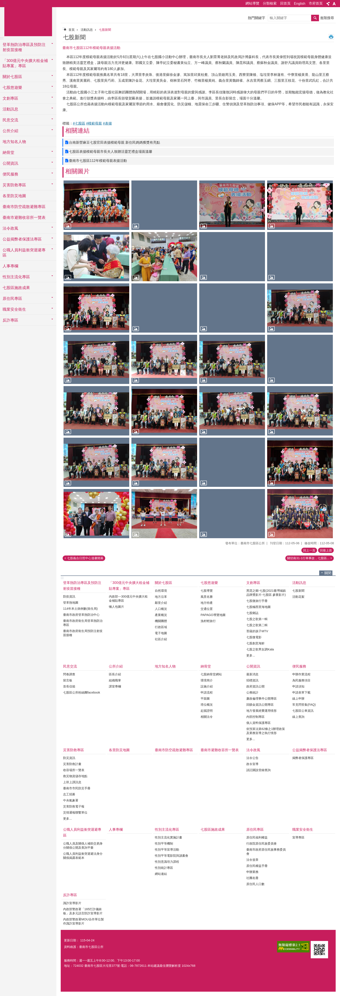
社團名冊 (252, 878)
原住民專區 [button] (12, 298)
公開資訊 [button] (10, 163)
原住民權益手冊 (257, 866)
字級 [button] (334, 3)
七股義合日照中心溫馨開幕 (85, 558)
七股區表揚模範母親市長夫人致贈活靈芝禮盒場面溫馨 (110, 151)
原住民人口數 (255, 884)
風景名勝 (207, 596)
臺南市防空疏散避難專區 (24, 207)
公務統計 (252, 692)
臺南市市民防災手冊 (76, 788)
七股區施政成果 (16, 288)
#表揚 (107, 123)
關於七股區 (163, 583)
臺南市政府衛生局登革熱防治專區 (83, 623)
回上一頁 (309, 550)
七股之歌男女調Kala (260, 649)
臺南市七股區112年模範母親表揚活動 (98, 160)
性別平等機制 (164, 843)
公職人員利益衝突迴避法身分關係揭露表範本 (83, 856)
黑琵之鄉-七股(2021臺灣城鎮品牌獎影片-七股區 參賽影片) (266, 592)
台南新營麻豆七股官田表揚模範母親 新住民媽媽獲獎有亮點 (114, 142)
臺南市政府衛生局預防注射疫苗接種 (83, 633)
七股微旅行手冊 (257, 601)
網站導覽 (252, 3)
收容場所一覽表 (73, 770)
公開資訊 (253, 666)
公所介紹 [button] (10, 131)
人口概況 (161, 609)
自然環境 (161, 590)
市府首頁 (316, 3)
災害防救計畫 (72, 764)
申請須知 (298, 686)
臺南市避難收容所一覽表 (24, 217)
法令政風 (253, 750)
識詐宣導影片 (72, 903)
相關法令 (207, 716)
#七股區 (79, 123)
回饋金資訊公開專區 (260, 704)
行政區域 (161, 627)
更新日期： (71, 940)
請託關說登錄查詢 (258, 770)
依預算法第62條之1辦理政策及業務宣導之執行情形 (265, 731)
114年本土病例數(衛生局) (80, 608)
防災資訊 (69, 758)
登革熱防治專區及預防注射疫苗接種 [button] (24, 47)
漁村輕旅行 (208, 621)
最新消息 (252, 674)
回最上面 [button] (326, 550)
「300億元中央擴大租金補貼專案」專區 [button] (25, 63)
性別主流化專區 (167, 829)
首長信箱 (69, 686)
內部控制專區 (255, 716)
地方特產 (207, 602)
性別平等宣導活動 (167, 849)
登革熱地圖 (70, 602)
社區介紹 (161, 639)
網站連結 (161, 874)
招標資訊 (252, 680)
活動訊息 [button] (10, 109)
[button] (96, 205)
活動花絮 (298, 596)
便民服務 (299, 666)
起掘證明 (207, 710)
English (299, 3)
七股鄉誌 (252, 613)
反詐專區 (70, 895)
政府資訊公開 (255, 686)
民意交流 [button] (10, 120)
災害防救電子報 (73, 806)
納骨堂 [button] (8, 152)
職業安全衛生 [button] (14, 309)
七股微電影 (254, 637)
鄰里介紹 (161, 602)
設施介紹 (207, 686)
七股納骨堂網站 (211, 674)
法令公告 (252, 758)
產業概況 (161, 615)
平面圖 (205, 698)
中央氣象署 (70, 800)
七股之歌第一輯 (257, 619)
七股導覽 (207, 590)
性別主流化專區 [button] (16, 277)
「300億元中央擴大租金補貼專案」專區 (129, 585)
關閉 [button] (327, 573)
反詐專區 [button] (10, 320)
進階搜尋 (327, 18)
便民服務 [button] (10, 174)
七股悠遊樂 (209, 583)
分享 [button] (328, 3)
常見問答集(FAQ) (304, 704)
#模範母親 (94, 123)
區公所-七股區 (28, 21)
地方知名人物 (14, 142)
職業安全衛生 (302, 829)
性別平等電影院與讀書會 (171, 855)
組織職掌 (115, 680)
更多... (250, 655)
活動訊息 (87, 29)
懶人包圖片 (116, 606)
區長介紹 (115, 674)
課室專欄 (115, 686)
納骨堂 (206, 666)
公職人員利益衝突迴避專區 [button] (24, 252)
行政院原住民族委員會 (261, 843)
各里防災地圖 (14, 196)
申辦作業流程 (301, 674)
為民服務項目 (301, 680)
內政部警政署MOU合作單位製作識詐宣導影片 (83, 921)
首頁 (72, 29)
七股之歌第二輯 (257, 625)
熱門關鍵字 (256, 18)
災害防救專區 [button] (14, 185)
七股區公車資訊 (303, 710)
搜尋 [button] (315, 18)
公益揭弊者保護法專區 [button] (22, 239)
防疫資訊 (69, 596)
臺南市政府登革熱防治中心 (81, 614)
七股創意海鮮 (255, 643)
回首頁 (285, 3)
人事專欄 (10, 266)
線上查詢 (298, 716)
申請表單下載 (301, 692)
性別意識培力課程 (167, 861)
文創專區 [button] (10, 98)
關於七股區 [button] (12, 77)
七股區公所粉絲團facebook (81, 692)
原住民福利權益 (257, 837)
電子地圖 (161, 633)
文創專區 (253, 583)
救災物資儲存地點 (75, 776)
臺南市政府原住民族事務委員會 (266, 851)
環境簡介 (207, 680)
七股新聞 (105, 29)
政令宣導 (252, 764)
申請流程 (207, 692)
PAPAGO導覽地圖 (213, 615)
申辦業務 (252, 872)
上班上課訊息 (72, 782)
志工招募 (69, 794)
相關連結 (77, 130)
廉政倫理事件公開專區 (261, 698)
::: (4, 2)
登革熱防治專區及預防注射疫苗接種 (82, 585)
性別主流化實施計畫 (168, 837)
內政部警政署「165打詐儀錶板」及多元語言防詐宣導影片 (83, 911)
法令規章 (252, 859)
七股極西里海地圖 (258, 607)
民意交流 (70, 666)
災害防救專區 (73, 750)
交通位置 (207, 609)
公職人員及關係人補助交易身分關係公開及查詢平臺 (83, 845)
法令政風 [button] (10, 228)
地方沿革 (161, 596)
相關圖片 (77, 171)
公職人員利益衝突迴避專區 (82, 832)
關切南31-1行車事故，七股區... (308, 558)
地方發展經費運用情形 (261, 710)
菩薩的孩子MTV (257, 631)
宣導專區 (298, 837)
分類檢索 (270, 3)
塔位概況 (207, 704)
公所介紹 (116, 666)
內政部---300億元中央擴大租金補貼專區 (128, 598)
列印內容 (331, 37)
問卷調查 (69, 674)
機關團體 (161, 621)
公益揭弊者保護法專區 (309, 750)
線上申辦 (298, 698)
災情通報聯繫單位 (75, 812)
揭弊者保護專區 (303, 758)
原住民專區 (255, 829)
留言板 (67, 680)
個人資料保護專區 (258, 723)
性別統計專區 (164, 867)
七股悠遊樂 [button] (12, 87)
